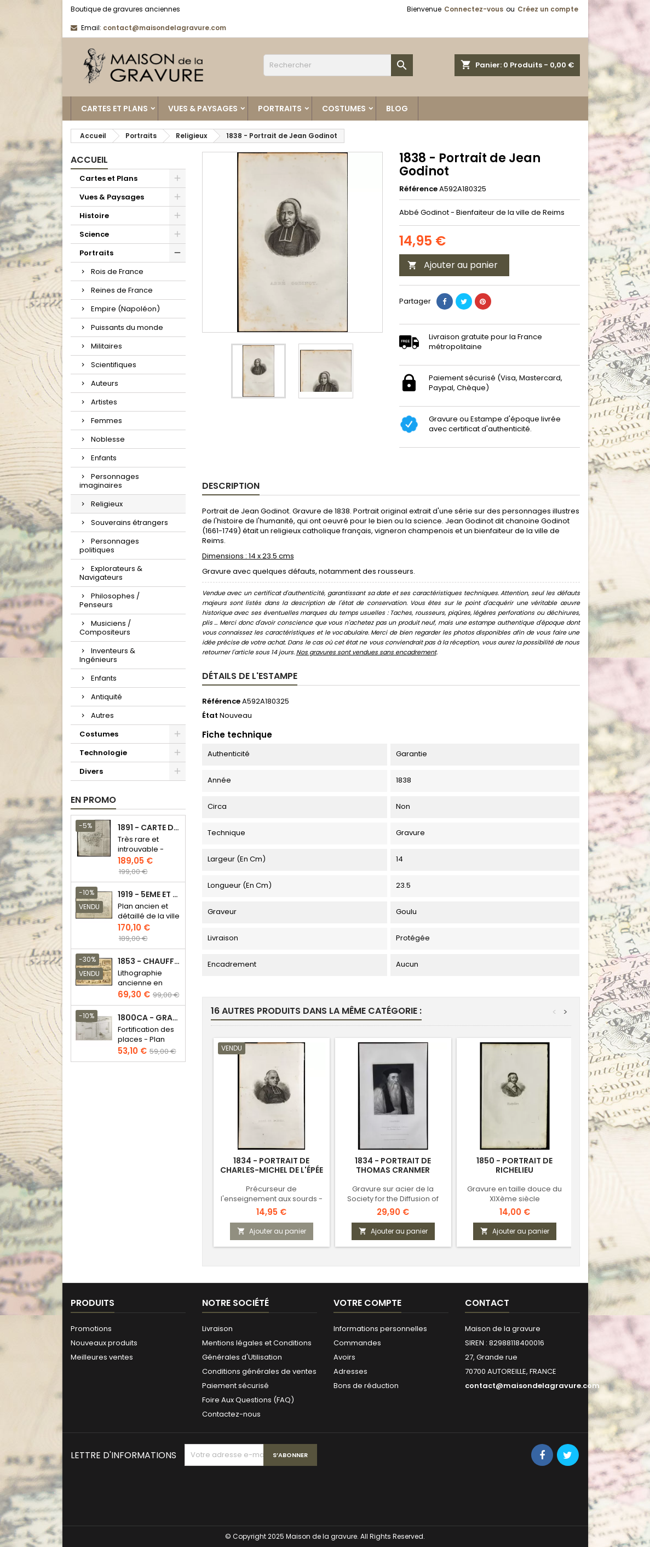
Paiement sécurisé (235, 1385)
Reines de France (122, 290)
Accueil (89, 159)
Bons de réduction (366, 1385)
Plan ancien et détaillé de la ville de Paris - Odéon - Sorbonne (149, 921)
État (210, 716)
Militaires (106, 346)
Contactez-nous (231, 1414)
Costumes (344, 108)
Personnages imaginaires (109, 480)
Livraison (217, 1328)
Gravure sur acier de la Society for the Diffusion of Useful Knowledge (393, 1199)
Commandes (357, 1343)
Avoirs (344, 1357)
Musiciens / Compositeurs (105, 627)
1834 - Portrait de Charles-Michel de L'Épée (271, 1165)
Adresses (350, 1371)
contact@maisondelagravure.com (164, 27)
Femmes (106, 420)
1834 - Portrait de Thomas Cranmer (393, 1165)
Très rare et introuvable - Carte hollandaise (141, 854)
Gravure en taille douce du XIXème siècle (514, 1194)
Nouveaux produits (104, 1343)
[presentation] (268, 1492)
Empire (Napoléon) (125, 309)
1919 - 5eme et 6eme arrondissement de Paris (149, 894)
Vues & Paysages (203, 108)
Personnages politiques (109, 545)
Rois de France (117, 271)
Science (94, 234)
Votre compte (367, 1303)
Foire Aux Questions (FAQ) (248, 1400)
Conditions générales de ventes (259, 1371)
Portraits (280, 108)
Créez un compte (547, 9)
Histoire (94, 215)
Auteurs (104, 383)
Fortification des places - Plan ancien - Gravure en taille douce (148, 1044)
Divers (91, 771)
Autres (102, 715)
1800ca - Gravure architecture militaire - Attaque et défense (149, 1018)
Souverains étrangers (129, 522)
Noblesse (108, 439)
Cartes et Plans (114, 108)
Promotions (91, 1328)
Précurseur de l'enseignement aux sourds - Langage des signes (272, 1199)
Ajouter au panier (452, 265)
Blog (397, 108)
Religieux (107, 504)
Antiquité (106, 697)
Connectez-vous (473, 9)
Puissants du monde (127, 327)
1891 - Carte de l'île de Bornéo (149, 827)
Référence (418, 189)
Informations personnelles (380, 1328)
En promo (93, 800)
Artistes (104, 402)
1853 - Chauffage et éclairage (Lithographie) (149, 961)
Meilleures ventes (102, 1357)
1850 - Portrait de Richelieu (514, 1165)
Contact (487, 1303)
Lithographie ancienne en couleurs (140, 983)
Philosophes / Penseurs (109, 600)
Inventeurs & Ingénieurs (107, 655)
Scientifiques (113, 364)
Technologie (103, 752)
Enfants (104, 458)
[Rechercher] (338, 65)
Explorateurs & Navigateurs (110, 573)
